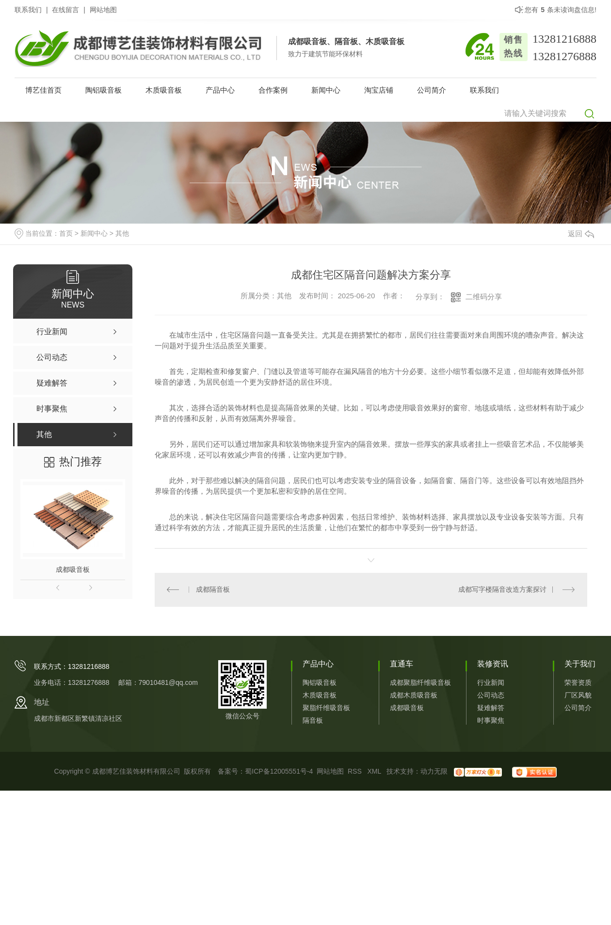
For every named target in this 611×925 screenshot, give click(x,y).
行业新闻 (490, 683)
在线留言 (65, 10)
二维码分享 (484, 296)
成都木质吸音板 (413, 695)
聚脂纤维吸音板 (326, 708)
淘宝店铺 (378, 90)
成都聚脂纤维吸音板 (420, 683)
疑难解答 (490, 708)
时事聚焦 (490, 721)
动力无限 (434, 772)
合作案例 (273, 90)
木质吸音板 (163, 90)
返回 (581, 233)
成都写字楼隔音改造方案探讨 (502, 590)
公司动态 (490, 695)
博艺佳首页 (43, 90)
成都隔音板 (213, 590)
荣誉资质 (578, 683)
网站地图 (103, 10)
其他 (122, 233)
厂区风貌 (578, 695)
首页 (66, 233)
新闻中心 (325, 90)
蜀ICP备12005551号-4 (279, 772)
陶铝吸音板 (103, 90)
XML (375, 772)
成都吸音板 (73, 569)
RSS (356, 772)
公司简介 (431, 90)
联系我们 (28, 10)
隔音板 (313, 721)
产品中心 (220, 90)
